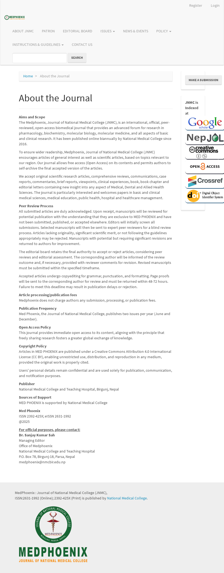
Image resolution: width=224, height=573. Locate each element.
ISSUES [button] (107, 31)
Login (215, 5)
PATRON (48, 31)
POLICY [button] (163, 31)
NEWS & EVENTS (135, 31)
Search (77, 58)
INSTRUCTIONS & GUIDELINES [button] (38, 44)
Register (195, 5)
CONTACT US (82, 44)
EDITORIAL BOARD (77, 31)
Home (28, 76)
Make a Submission (203, 80)
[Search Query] (39, 58)
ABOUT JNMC (23, 31)
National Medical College (127, 498)
